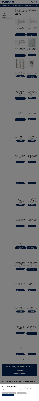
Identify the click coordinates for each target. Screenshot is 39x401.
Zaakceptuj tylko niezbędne (9, 393)
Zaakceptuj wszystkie (8, 395)
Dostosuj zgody (21, 393)
